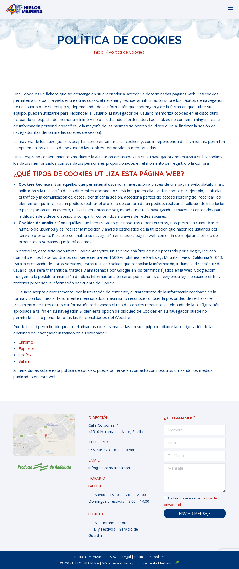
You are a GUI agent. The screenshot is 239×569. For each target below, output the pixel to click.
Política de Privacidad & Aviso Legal (102, 556)
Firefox (25, 354)
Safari (24, 361)
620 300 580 (124, 449)
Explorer (26, 348)
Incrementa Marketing (159, 563)
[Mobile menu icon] (230, 9)
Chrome (26, 342)
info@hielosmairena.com (109, 467)
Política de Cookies (149, 556)
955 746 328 (99, 449)
